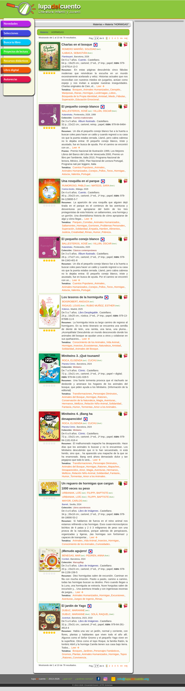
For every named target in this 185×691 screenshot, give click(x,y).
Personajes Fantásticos (106, 650)
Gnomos (66, 654)
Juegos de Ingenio (84, 599)
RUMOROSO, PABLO (76, 185)
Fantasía (66, 407)
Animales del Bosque (86, 348)
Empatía (93, 228)
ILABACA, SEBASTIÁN (77, 53)
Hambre (103, 228)
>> (121, 38)
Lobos (112, 93)
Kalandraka (67, 114)
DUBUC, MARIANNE (75, 610)
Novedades (16, 24)
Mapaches (113, 466)
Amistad (102, 96)
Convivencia (79, 657)
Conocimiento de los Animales (89, 342)
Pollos (102, 170)
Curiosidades (103, 544)
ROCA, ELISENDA (74, 360)
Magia (99, 400)
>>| (125, 38)
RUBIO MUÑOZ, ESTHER (103, 305)
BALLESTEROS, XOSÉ (77, 111)
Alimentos (114, 228)
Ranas (77, 93)
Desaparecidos (70, 470)
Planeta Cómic (68, 364)
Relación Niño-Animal (96, 403)
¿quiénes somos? (84, 679)
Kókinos (65, 309)
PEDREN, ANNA (97, 555)
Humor (96, 232)
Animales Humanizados (96, 89)
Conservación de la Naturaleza (78, 400)
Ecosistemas (91, 345)
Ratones (102, 397)
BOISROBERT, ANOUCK (78, 301)
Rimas (88, 232)
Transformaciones (82, 393)
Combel (65, 559)
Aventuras (109, 400)
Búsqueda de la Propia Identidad (79, 96)
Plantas (76, 654)
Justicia (66, 232)
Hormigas (88, 93)
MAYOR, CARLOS (74, 500)
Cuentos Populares (83, 167)
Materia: (44, 32)
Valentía (75, 174)
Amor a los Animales (105, 407)
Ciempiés (115, 89)
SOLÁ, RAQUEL (102, 614)
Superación (68, 99)
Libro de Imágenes (88, 510)
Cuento (82, 59)
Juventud (66, 618)
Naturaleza (105, 345)
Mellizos (78, 403)
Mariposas (67, 93)
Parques (77, 222)
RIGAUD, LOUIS (73, 305)
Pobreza (106, 232)
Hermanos (67, 403)
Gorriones (93, 225)
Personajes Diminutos (105, 393)
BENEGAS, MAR (73, 555)
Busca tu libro (16, 42)
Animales (99, 167)
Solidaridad (82, 228)
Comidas (87, 222)
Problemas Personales (112, 225)
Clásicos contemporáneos (85, 250)
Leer (101, 86)
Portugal (85, 174)
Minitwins (77, 367)
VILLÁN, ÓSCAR (105, 111)
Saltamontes (68, 225)
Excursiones (117, 595)
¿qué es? (67, 679)
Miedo (111, 96)
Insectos (78, 345)
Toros (110, 170)
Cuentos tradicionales (83, 118)
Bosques (77, 89)
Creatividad (77, 232)
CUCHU (95, 360)
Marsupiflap (78, 562)
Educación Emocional (87, 99)
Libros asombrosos (81, 507)
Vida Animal (112, 342)
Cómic (81, 370)
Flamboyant (67, 56)
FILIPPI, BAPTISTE (100, 492)
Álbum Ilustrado (86, 121)
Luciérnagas (101, 93)
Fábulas (120, 96)
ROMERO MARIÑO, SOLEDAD (81, 49)
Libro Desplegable (88, 312)
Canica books (68, 189)
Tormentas (86, 407)
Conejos (93, 170)
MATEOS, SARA (103, 185)
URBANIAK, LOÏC (74, 492)
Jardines (87, 650)
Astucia (66, 174)
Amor (82, 470)
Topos (123, 654)
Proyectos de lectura (16, 51)
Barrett (65, 504)
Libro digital (16, 70)
